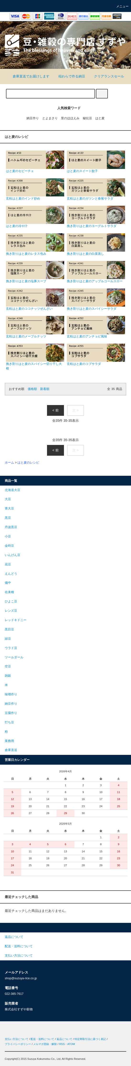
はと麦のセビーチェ (35, 162)
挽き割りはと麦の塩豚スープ (35, 272)
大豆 (8, 499)
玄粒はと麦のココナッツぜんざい (35, 299)
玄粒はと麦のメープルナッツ (35, 327)
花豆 (8, 564)
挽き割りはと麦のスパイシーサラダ (96, 299)
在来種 (9, 592)
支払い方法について (16, 1039)
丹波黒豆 (11, 527)
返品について (64, 1039)
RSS (62, 1044)
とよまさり (50, 118)
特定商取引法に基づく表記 (90, 1039)
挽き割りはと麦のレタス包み (35, 244)
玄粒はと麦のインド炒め (35, 189)
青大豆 (9, 508)
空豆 (8, 666)
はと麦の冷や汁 (35, 217)
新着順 (44, 389)
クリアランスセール (106, 76)
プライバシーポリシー (18, 1044)
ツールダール (14, 657)
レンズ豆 (11, 610)
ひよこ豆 (11, 601)
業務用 (9, 741)
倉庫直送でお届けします (28, 76)
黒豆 (8, 517)
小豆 (8, 536)
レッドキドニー (15, 620)
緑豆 (8, 638)
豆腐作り (11, 713)
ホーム (9, 462)
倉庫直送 (11, 750)
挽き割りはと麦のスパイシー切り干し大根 (35, 357)
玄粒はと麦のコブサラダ (96, 355)
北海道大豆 (12, 490)
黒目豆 (9, 629)
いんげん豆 (12, 555)
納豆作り (32, 118)
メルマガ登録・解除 (45, 1044)
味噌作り (11, 694)
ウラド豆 (11, 648)
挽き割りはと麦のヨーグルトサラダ (96, 217)
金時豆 (9, 545)
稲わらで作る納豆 (69, 76)
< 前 (55, 410)
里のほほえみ (70, 118)
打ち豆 (9, 722)
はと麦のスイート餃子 (96, 162)
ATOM (71, 1044)
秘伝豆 (87, 118)
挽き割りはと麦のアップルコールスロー (96, 272)
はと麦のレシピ (28, 462)
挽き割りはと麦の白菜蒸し (96, 244)
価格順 (32, 389)
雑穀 (8, 675)
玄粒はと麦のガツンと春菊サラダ (96, 189)
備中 (8, 582)
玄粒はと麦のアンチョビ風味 (96, 327)
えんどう (11, 573)
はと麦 (100, 118)
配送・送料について (42, 1039)
